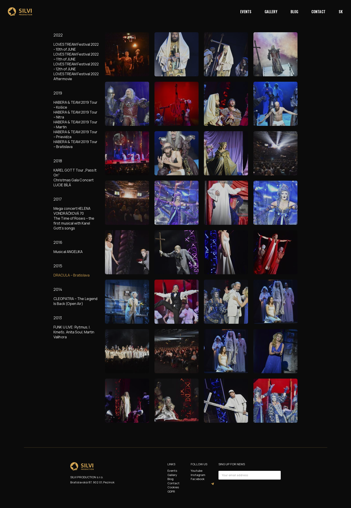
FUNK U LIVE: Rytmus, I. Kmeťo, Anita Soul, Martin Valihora (74, 332)
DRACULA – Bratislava (72, 275)
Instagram (198, 475)
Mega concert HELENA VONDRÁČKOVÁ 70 (72, 211)
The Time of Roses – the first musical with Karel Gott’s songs (74, 223)
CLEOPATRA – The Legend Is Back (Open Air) (75, 301)
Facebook (198, 479)
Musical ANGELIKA (68, 251)
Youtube (196, 471)
